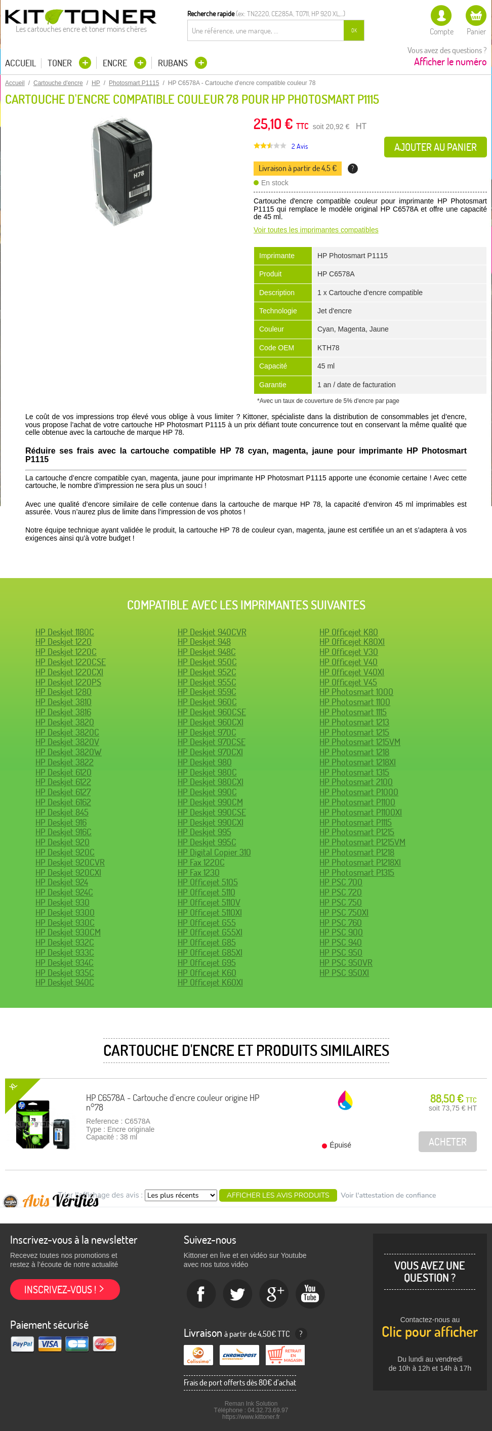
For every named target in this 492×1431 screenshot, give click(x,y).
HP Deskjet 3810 (63, 702)
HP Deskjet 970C (207, 732)
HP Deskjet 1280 (63, 692)
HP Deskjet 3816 (63, 712)
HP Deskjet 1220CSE (70, 662)
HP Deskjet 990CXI (210, 822)
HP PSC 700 (340, 882)
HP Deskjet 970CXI (210, 752)
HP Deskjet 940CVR (212, 632)
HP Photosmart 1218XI (357, 762)
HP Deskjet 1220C (66, 652)
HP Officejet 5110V (209, 902)
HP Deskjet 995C (207, 842)
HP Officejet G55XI (210, 932)
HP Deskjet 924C (64, 892)
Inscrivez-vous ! (60, 1289)
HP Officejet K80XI (352, 641)
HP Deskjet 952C (207, 672)
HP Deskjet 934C (64, 962)
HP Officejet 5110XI (210, 912)
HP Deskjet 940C (64, 982)
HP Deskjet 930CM (68, 932)
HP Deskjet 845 (62, 812)
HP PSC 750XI (343, 912)
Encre (116, 63)
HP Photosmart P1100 (357, 802)
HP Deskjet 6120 (63, 772)
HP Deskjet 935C (64, 972)
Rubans (174, 63)
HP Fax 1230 (199, 872)
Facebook (201, 1294)
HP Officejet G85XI (210, 952)
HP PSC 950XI (344, 972)
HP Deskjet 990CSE (212, 812)
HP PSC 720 (340, 892)
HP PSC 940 (340, 942)
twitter (238, 1294)
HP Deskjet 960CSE (212, 712)
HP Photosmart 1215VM (359, 742)
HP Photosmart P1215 (356, 832)
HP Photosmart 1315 (354, 772)
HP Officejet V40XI (351, 672)
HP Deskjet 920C (65, 852)
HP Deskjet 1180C (64, 632)
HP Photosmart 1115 (353, 712)
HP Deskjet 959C (207, 692)
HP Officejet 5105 (208, 882)
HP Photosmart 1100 (354, 702)
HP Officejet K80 (348, 632)
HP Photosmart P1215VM (362, 842)
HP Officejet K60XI (210, 982)
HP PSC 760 (340, 922)
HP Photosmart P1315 (356, 872)
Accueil (20, 63)
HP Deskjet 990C (207, 792)
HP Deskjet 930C (65, 922)
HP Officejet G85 (207, 942)
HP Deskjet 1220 (63, 641)
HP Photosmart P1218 (356, 852)
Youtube (311, 1294)
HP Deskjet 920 (62, 842)
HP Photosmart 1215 (354, 732)
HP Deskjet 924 (61, 882)
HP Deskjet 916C (63, 832)
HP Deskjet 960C (207, 702)
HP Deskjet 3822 (64, 762)
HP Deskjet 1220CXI (69, 672)
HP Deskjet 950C (207, 662)
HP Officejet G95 (207, 962)
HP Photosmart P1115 (355, 822)
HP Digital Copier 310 (214, 852)
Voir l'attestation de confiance (388, 1195)
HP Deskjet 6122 (63, 782)
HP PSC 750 (340, 902)
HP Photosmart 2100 (356, 782)
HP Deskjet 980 (205, 762)
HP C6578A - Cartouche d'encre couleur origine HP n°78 (172, 1103)
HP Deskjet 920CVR (70, 862)
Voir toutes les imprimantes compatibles (316, 230)
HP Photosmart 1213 (354, 722)
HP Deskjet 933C (64, 952)
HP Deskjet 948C (207, 652)
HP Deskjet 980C (207, 772)
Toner (61, 63)
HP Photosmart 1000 (356, 692)
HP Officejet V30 (348, 652)
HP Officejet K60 (207, 972)
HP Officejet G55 (207, 922)
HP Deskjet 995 (204, 832)
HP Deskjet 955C (207, 682)
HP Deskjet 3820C (67, 732)
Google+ (274, 1294)
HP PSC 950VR (346, 962)
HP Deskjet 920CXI (68, 872)
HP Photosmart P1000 (358, 792)
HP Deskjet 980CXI (210, 782)
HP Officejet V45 (348, 682)
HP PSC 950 (340, 952)
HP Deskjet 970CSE (211, 742)
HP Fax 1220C (201, 862)
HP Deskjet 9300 (65, 912)
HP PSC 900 (341, 932)
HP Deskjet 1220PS (68, 682)
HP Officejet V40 (348, 662)
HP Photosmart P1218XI (360, 862)
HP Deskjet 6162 (63, 802)
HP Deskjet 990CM (210, 802)
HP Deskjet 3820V (67, 742)
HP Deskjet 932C (64, 942)
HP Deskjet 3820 (64, 722)
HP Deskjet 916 (61, 822)
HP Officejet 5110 (206, 892)
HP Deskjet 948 (204, 641)
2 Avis (300, 146)
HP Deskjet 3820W (68, 752)
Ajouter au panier (435, 147)
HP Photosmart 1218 (354, 752)
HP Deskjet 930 (62, 902)
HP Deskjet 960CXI (210, 722)
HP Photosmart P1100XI (360, 812)
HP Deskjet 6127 (63, 792)
